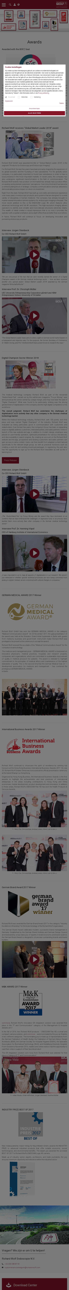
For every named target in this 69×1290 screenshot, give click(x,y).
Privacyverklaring (43, 93)
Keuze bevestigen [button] (34, 108)
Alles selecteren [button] (34, 113)
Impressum (9, 101)
